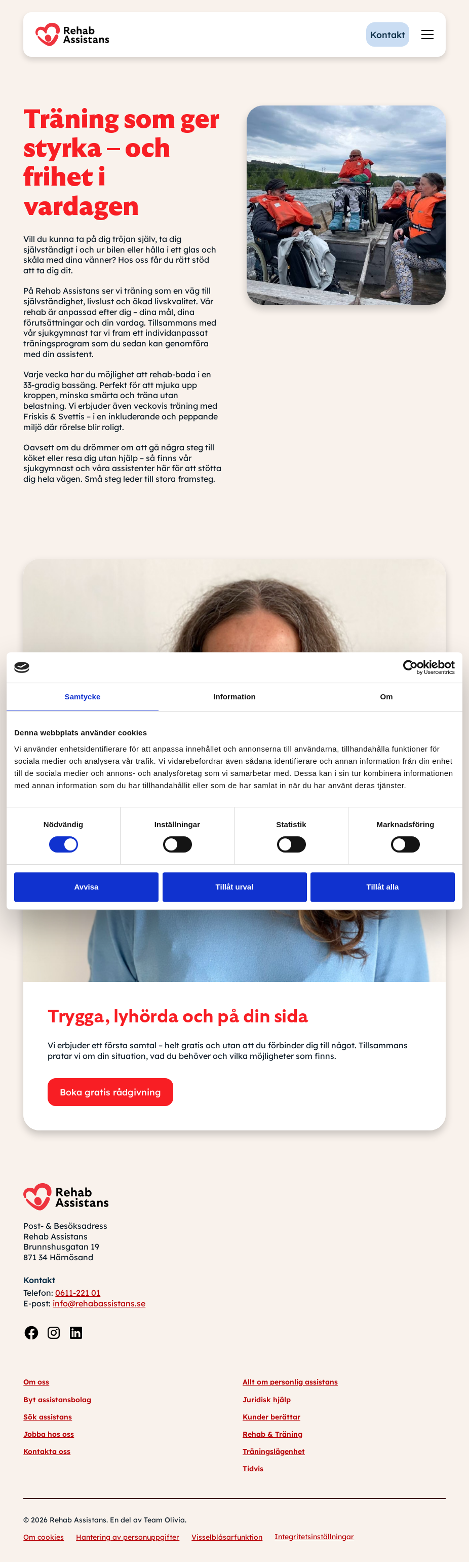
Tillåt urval (235, 886)
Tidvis (253, 1468)
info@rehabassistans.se (99, 1303)
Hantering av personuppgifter (127, 1537)
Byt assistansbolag (57, 1399)
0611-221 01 (77, 1293)
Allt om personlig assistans (290, 1382)
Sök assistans (47, 1417)
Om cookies (43, 1537)
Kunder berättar (271, 1417)
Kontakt (387, 34)
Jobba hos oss (48, 1434)
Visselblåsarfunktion (226, 1537)
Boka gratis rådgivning (110, 1091)
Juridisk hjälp (267, 1399)
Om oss (36, 1382)
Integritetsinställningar (314, 1536)
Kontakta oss (46, 1451)
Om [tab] (386, 696)
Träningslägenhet (274, 1451)
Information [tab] (234, 696)
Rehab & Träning (272, 1434)
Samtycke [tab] (83, 696)
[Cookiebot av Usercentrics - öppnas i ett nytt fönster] (410, 667)
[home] (74, 34)
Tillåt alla (383, 886)
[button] (425, 34)
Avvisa (86, 886)
